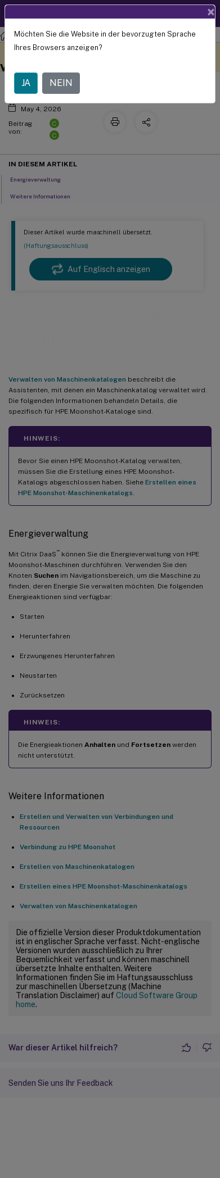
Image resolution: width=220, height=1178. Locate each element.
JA (25, 83)
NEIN (61, 83)
